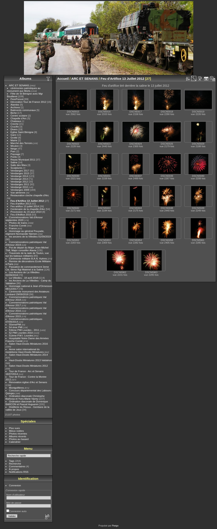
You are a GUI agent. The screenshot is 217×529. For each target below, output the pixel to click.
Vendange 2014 (19, 176)
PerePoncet (17, 99)
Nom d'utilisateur (15, 494)
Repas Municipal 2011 (23, 159)
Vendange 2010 (19, 187)
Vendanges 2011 (20, 184)
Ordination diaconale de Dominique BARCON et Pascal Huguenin (27, 403)
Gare (13, 134)
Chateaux (16, 121)
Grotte (14, 137)
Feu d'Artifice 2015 (21, 214)
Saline (14, 162)
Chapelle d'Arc (19, 118)
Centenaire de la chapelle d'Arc (28, 209)
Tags (11, 460)
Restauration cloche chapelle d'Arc (30, 195)
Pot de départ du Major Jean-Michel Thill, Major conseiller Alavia (27, 249)
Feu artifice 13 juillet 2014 (25, 206)
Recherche (15, 463)
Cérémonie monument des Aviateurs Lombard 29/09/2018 (27, 293)
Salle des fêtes (19, 165)
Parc (13, 151)
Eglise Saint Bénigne (22, 132)
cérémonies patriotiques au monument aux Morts (23, 89)
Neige (14, 148)
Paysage (15, 154)
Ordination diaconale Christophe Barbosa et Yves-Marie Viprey (25, 397)
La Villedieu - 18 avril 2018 (23, 277)
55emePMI (15, 324)
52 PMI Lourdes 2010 (21, 332)
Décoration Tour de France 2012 (28, 101)
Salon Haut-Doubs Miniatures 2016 (28, 343)
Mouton (15, 145)
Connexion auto (16, 511)
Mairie (14, 140)
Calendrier (15, 441)
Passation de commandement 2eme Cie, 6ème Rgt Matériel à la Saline (27, 268)
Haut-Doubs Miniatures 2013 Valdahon (30, 360)
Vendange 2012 (19, 181)
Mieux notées (16, 430)
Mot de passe (13, 502)
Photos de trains (18, 222)
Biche (14, 112)
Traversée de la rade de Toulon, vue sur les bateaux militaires (27, 254)
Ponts (14, 156)
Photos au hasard (19, 439)
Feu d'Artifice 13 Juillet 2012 (27, 200)
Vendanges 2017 (20, 170)
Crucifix (15, 126)
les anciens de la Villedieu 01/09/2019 (30, 236)
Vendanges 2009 (20, 189)
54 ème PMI (15, 327)
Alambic (15, 104)
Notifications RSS (19, 471)
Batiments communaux (23, 110)
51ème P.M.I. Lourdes (21, 335)
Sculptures (16, 167)
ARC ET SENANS (19, 85)
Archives (15, 107)
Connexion (15, 485)
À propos (14, 469)
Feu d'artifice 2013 (21, 203)
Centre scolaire (19, 115)
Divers (14, 129)
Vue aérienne (18, 192)
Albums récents (17, 436)
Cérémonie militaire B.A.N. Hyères (28, 258)
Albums (25, 78)
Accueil (63, 78)
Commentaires (17, 466)
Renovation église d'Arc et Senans (28, 382)
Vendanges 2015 (20, 173)
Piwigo (115, 525)
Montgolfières (16, 387)
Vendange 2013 (19, 178)
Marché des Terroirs (22, 143)
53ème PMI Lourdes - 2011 (24, 330)
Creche (15, 123)
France (13, 228)
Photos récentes (18, 433)
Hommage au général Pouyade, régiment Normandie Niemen (25, 232)
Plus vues (14, 428)
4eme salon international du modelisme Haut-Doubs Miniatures (25, 350)
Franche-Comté (17, 225)
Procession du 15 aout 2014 (26, 211)
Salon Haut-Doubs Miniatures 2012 (28, 365)
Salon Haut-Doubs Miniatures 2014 (28, 354)
